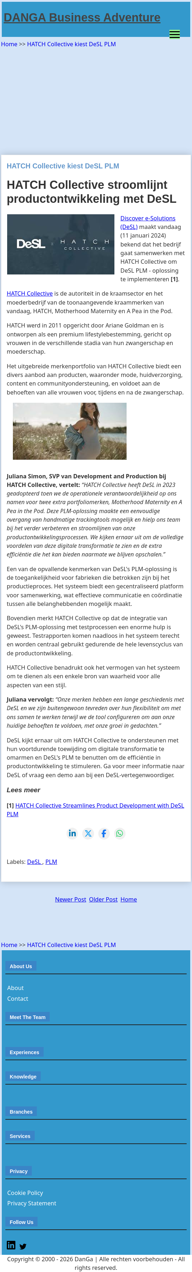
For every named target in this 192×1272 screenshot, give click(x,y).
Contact (17, 999)
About (15, 988)
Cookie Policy (25, 1193)
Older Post (103, 899)
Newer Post (70, 899)
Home (10, 44)
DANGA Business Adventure (82, 17)
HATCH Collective (30, 293)
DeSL (35, 862)
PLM (51, 862)
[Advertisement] (96, 99)
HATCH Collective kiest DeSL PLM (71, 44)
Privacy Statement (31, 1203)
